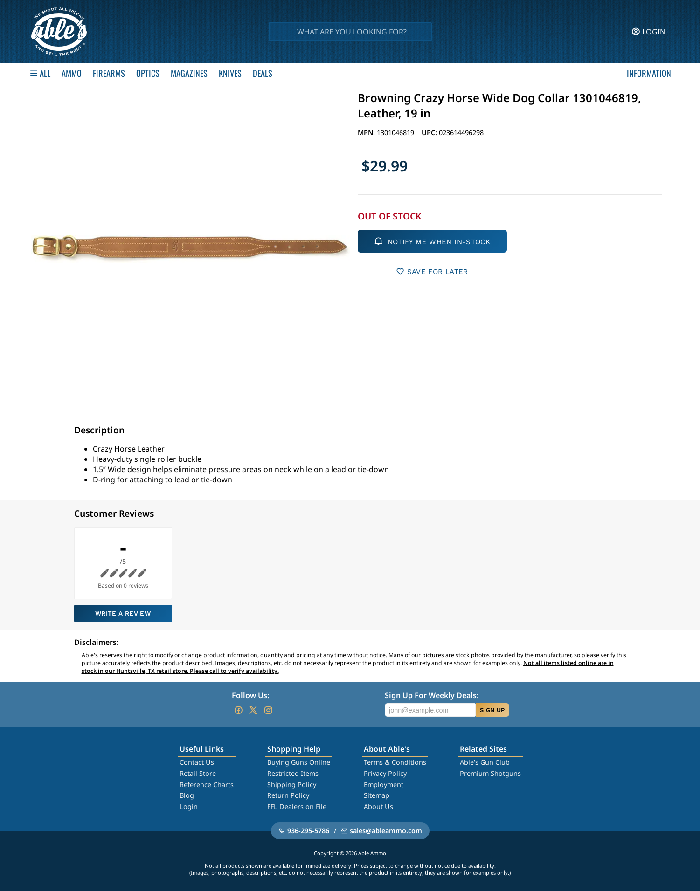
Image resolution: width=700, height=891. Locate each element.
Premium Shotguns (490, 773)
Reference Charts (207, 784)
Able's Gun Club (485, 762)
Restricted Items (293, 773)
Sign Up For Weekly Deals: (431, 695)
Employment (383, 784)
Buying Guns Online (298, 762)
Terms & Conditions (395, 762)
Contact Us (197, 762)
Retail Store (198, 773)
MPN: (367, 132)
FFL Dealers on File (296, 806)
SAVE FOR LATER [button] (432, 271)
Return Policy (288, 795)
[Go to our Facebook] (238, 710)
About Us (378, 806)
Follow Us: (250, 695)
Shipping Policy (291, 784)
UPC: (430, 132)
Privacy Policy (385, 773)
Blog (187, 795)
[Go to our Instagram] (268, 710)
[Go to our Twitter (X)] (253, 710)
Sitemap (376, 795)
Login (189, 806)
